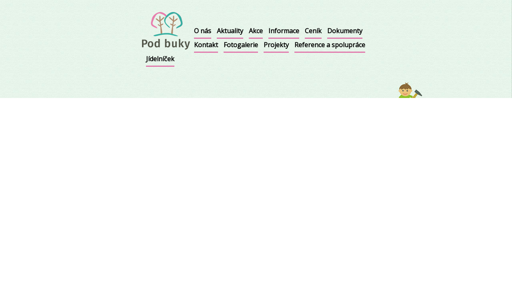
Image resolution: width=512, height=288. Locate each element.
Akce (256, 30)
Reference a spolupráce (329, 44)
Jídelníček (160, 58)
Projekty (276, 44)
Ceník (313, 30)
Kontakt (206, 44)
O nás (202, 30)
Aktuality (230, 30)
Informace (283, 30)
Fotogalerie (241, 44)
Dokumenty (344, 30)
